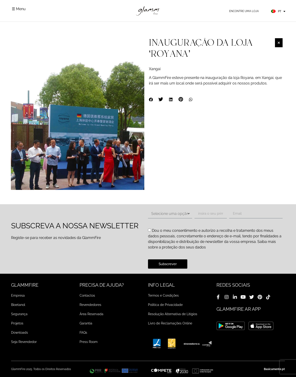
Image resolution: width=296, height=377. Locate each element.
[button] (151, 99)
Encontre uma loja (244, 11)
